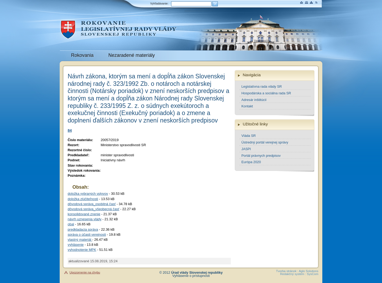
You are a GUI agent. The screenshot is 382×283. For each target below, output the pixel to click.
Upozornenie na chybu (85, 272)
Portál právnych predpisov (261, 156)
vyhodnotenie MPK (82, 250)
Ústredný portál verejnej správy (264, 142)
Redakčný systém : (293, 274)
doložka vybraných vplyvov (88, 194)
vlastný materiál (80, 240)
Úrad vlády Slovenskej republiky (197, 272)
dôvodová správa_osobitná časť (92, 204)
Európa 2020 (251, 162)
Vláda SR (248, 136)
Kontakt (247, 106)
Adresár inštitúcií (254, 100)
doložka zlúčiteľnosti (83, 199)
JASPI (246, 149)
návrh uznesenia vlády (84, 219)
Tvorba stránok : (287, 271)
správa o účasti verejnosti (87, 234)
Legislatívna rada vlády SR (261, 86)
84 (70, 130)
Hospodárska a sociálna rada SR (266, 93)
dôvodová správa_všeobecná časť (93, 209)
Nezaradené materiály (131, 55)
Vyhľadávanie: (159, 3)
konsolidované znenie (84, 214)
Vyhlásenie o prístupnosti (191, 276)
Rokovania (82, 55)
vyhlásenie (76, 245)
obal (71, 224)
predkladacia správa (83, 229)
